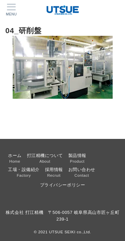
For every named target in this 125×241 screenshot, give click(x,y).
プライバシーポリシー (62, 184)
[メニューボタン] (11, 10)
